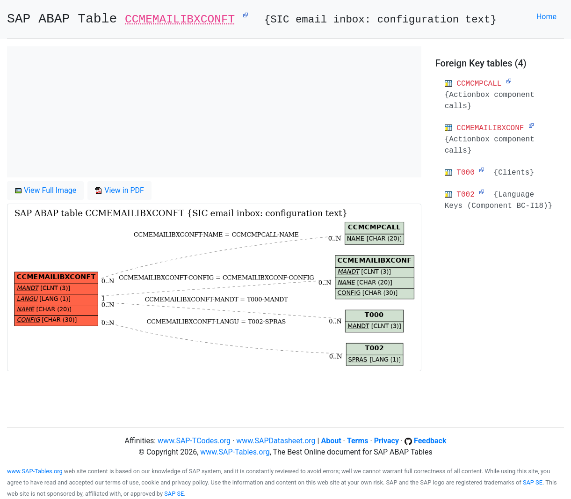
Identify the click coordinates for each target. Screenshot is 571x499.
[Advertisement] (214, 111)
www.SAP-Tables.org (234, 452)
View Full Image (45, 190)
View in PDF (119, 190)
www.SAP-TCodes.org (194, 440)
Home (546, 16)
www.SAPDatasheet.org (275, 440)
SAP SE (532, 482)
